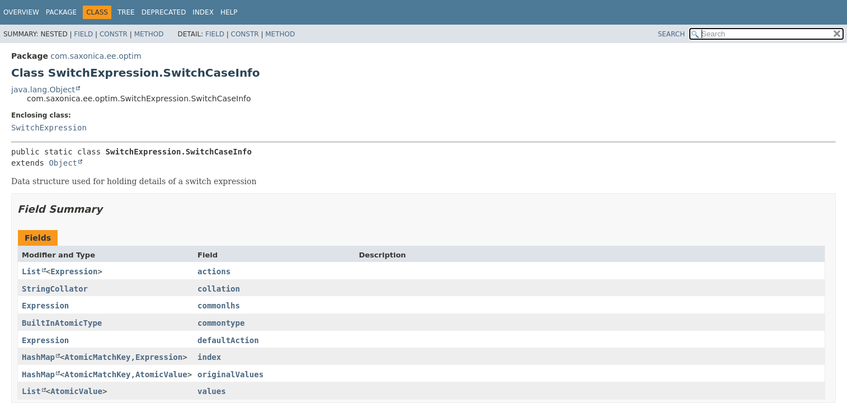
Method (149, 34)
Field (83, 34)
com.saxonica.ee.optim (95, 55)
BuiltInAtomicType (62, 322)
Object (63, 162)
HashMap (38, 357)
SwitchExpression (49, 127)
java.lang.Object (43, 89)
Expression (73, 271)
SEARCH (671, 34)
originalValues (230, 374)
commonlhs (218, 305)
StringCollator (55, 288)
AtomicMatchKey (97, 357)
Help (229, 12)
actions (213, 271)
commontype (220, 322)
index (209, 357)
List (31, 271)
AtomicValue (161, 374)
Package (61, 12)
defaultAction (228, 340)
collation (218, 288)
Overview (21, 12)
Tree (126, 12)
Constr (114, 34)
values (211, 391)
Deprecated (164, 12)
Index (203, 12)
